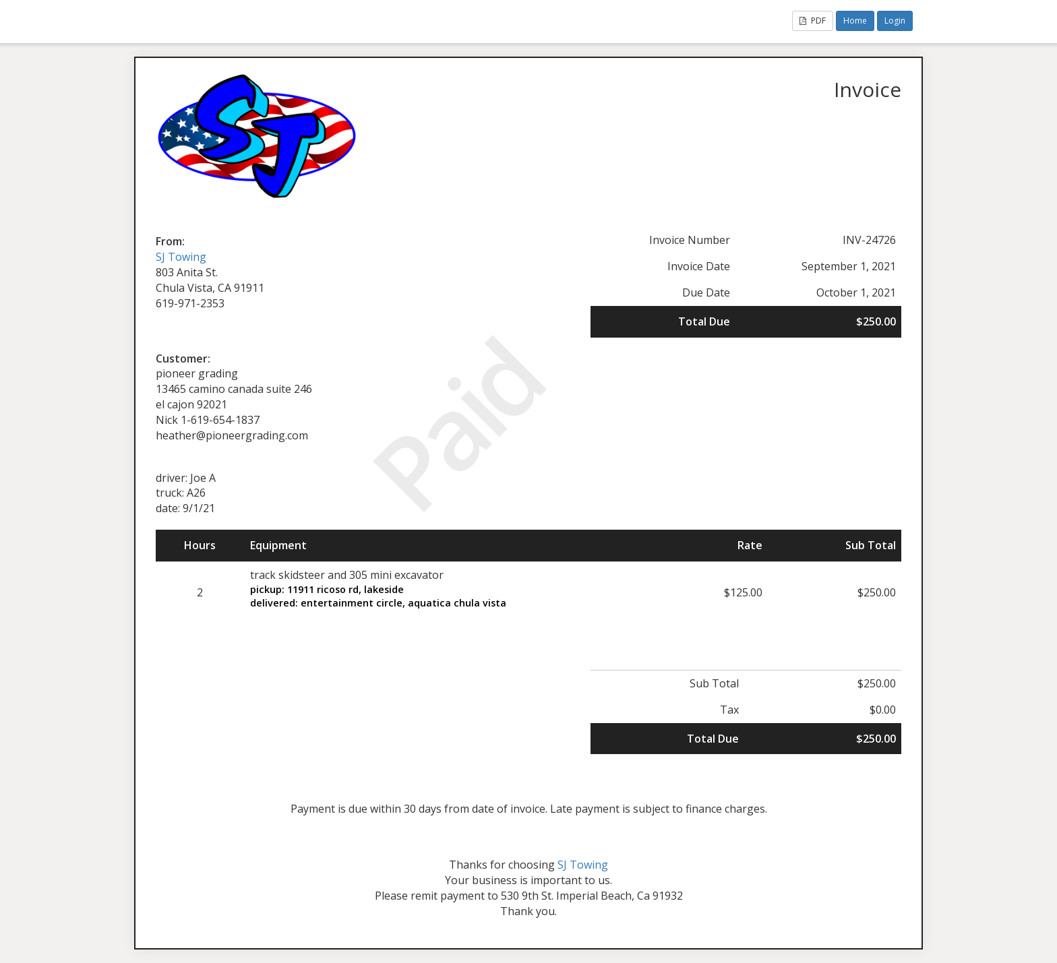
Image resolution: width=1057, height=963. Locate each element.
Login (894, 20)
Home (855, 20)
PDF (812, 20)
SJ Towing (181, 256)
